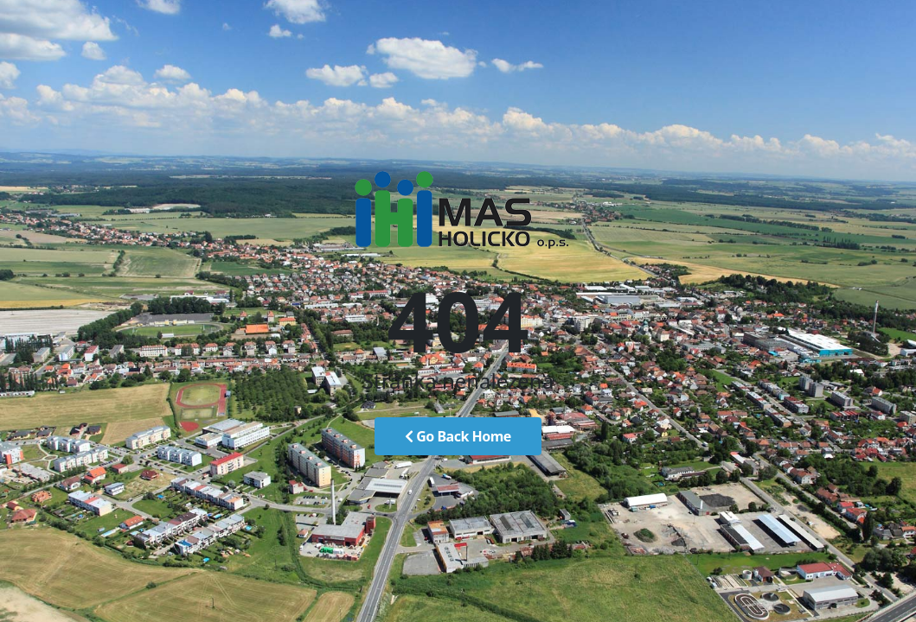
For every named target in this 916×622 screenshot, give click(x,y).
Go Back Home (458, 436)
